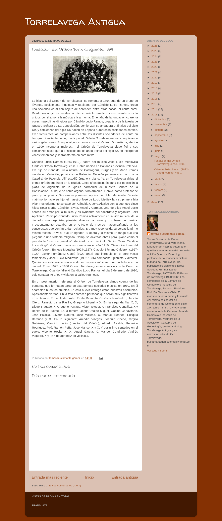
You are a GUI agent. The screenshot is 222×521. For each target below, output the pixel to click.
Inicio (89, 477)
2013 (154, 114)
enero (158, 195)
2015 (154, 104)
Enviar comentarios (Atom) (65, 485)
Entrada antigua (124, 477)
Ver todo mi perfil (157, 350)
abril (157, 179)
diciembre (161, 119)
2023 (154, 61)
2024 (154, 56)
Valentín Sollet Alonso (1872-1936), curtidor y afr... (171, 171)
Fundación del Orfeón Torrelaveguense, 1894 (169, 162)
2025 (154, 50)
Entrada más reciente (50, 477)
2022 (154, 66)
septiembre (162, 135)
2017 (154, 93)
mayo (158, 156)
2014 (154, 109)
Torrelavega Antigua (75, 21)
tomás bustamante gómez (167, 233)
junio (158, 150)
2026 (154, 45)
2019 (154, 82)
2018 (154, 88)
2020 (154, 77)
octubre (159, 129)
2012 (154, 201)
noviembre (161, 124)
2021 (154, 72)
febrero (159, 189)
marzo (159, 184)
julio (157, 145)
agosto (159, 140)
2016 (154, 98)
